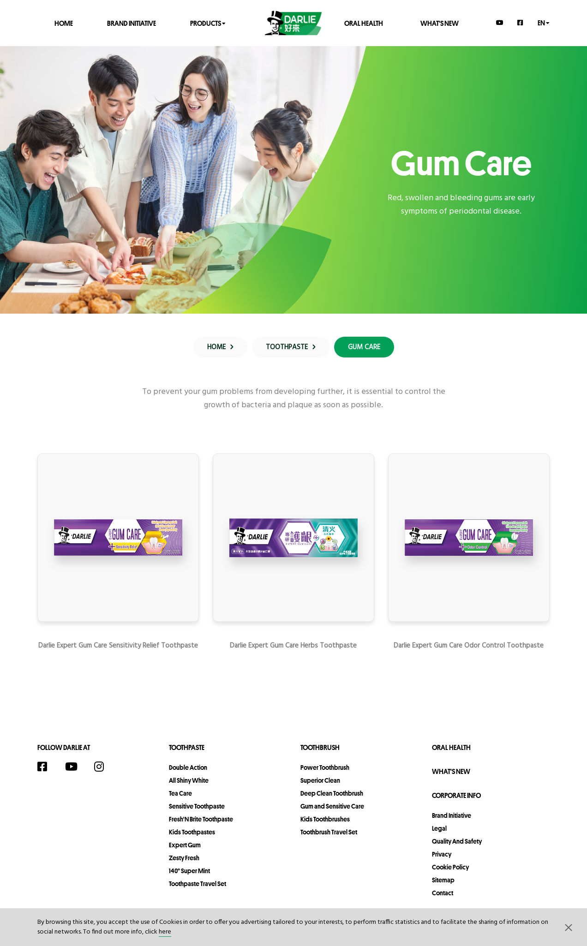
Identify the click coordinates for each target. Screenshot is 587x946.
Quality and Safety (457, 841)
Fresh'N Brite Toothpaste (201, 819)
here (165, 932)
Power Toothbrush (324, 767)
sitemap (443, 880)
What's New (439, 23)
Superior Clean (320, 780)
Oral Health (363, 23)
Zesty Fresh (184, 858)
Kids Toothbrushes (325, 819)
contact (442, 893)
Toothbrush (320, 747)
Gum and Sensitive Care (332, 806)
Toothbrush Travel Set (328, 832)
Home (63, 23)
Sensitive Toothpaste (197, 806)
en (544, 22)
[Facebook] (520, 22)
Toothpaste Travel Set (197, 883)
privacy (441, 854)
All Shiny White (189, 780)
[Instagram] (104, 766)
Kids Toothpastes (192, 832)
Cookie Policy (450, 867)
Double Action (188, 767)
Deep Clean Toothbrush (331, 793)
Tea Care (180, 793)
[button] (568, 927)
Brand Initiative (131, 23)
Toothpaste (186, 747)
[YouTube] (499, 22)
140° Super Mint (189, 871)
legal (439, 828)
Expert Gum (185, 845)
